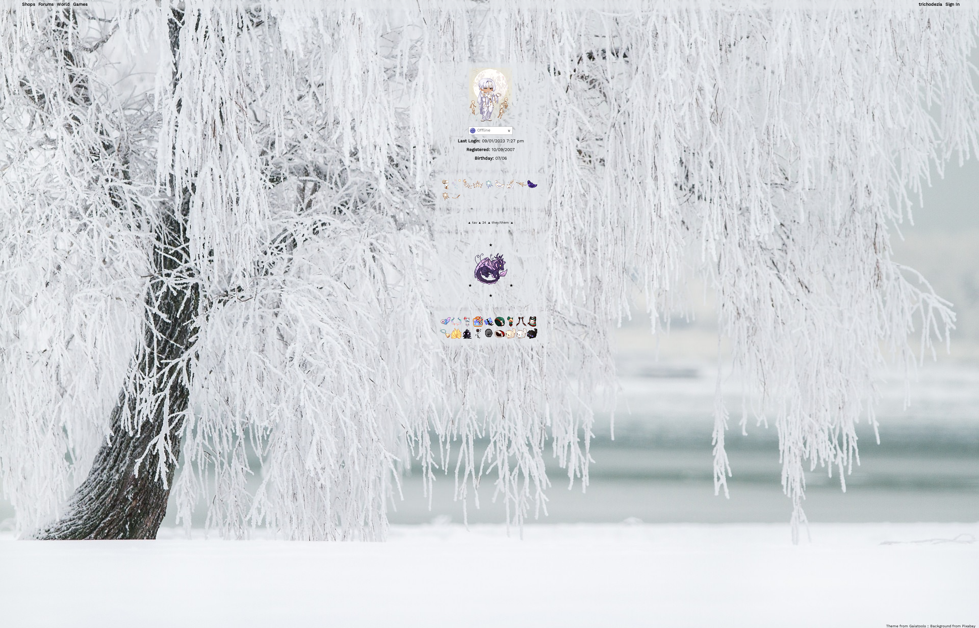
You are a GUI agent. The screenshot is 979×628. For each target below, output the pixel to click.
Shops (28, 4)
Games (80, 4)
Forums (45, 4)
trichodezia (930, 4)
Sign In (952, 4)
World (63, 4)
